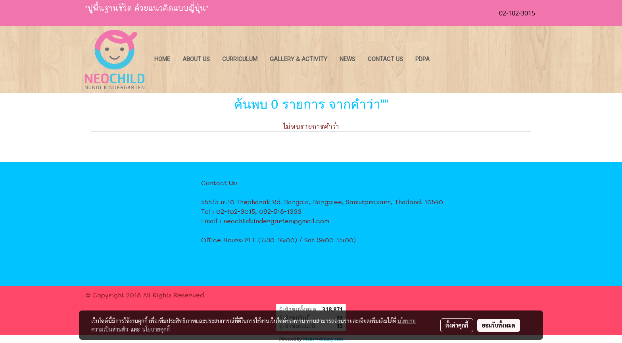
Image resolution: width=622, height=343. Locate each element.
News (347, 59)
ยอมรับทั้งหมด (498, 325)
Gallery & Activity (298, 59)
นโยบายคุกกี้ (156, 329)
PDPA (422, 59)
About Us (196, 59)
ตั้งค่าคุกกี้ (456, 325)
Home (162, 59)
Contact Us (385, 59)
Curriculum (239, 59)
